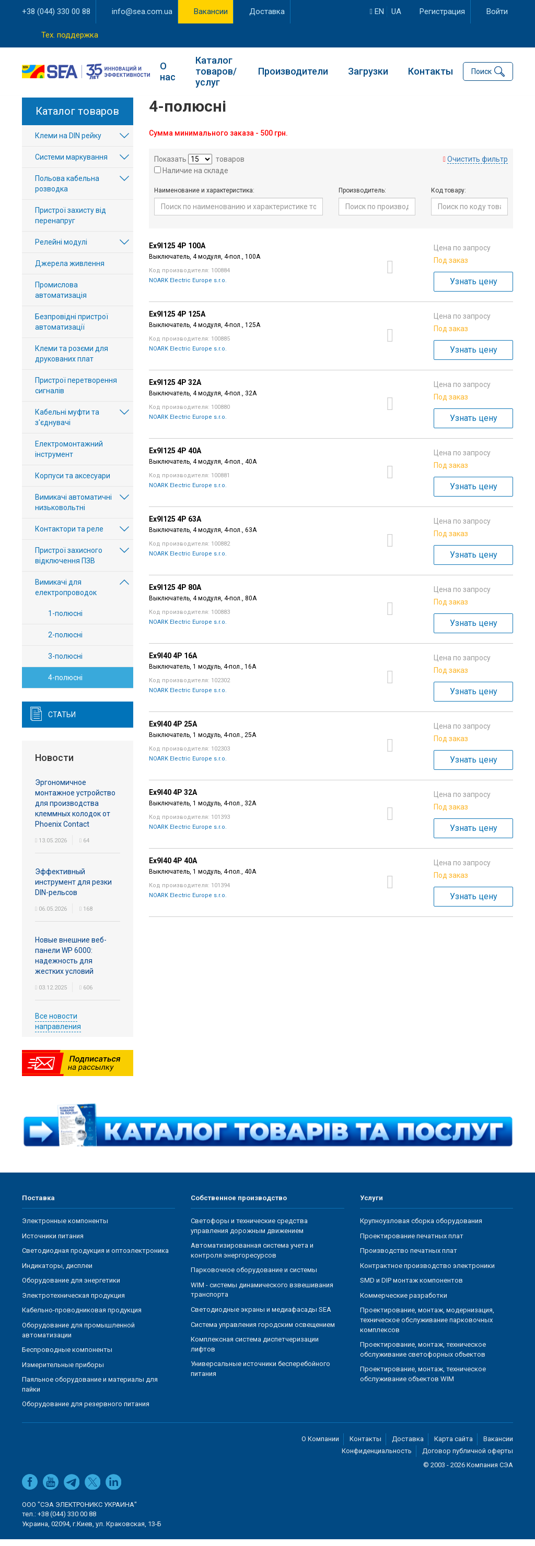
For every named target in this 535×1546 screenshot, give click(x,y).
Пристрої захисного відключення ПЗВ (68, 562)
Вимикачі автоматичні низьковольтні (73, 509)
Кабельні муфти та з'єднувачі (67, 424)
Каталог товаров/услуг (216, 70)
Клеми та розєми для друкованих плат (71, 360)
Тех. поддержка (69, 35)
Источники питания (53, 1243)
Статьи (62, 721)
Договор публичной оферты (467, 1458)
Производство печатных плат (408, 1257)
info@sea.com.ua (142, 11)
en (377, 11)
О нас (168, 71)
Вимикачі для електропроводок (66, 594)
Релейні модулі (61, 249)
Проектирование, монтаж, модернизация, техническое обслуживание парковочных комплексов (427, 1326)
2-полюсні (65, 641)
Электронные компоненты (65, 1227)
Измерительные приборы (63, 1371)
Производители (293, 70)
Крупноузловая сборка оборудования (421, 1227)
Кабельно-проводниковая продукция (82, 1317)
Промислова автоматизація (61, 296)
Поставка (38, 1205)
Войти (497, 11)
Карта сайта (453, 1446)
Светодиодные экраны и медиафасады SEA (261, 1316)
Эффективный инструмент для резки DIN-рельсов (73, 888)
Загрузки (368, 70)
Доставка (267, 11)
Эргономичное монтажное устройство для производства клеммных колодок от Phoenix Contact (75, 810)
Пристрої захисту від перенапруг (70, 222)
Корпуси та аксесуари (72, 482)
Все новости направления (58, 1028)
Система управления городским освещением (263, 1331)
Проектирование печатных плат (411, 1243)
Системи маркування (71, 164)
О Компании (320, 1446)
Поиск (481, 71)
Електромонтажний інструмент (69, 455)
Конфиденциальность (377, 1458)
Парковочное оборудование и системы (254, 1277)
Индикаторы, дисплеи (57, 1272)
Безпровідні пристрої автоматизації (71, 328)
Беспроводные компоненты (67, 1356)
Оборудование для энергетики (71, 1287)
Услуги (371, 1205)
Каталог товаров (77, 118)
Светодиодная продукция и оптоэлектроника (95, 1257)
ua (396, 11)
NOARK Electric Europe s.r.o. (188, 287)
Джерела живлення (69, 270)
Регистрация (442, 11)
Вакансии (211, 11)
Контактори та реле (69, 536)
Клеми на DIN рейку (68, 142)
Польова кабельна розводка (67, 190)
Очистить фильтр (477, 166)
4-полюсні (65, 684)
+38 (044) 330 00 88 (56, 11)
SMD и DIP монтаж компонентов (411, 1287)
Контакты (430, 70)
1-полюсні (65, 620)
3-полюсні (65, 663)
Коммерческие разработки (403, 1302)
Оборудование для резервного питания (85, 1411)
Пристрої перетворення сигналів (76, 392)
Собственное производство (239, 1205)
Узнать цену (473, 288)
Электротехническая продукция (73, 1302)
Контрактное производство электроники (427, 1272)
